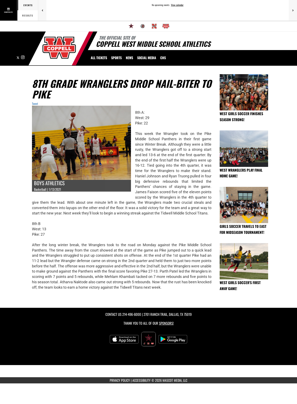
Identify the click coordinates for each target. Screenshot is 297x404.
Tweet (35, 103)
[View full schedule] (9, 10)
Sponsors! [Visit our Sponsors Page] (166, 323)
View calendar (177, 5)
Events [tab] (28, 5)
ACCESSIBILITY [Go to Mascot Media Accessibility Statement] (141, 380)
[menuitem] (131, 26)
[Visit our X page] (18, 57)
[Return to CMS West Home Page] (59, 48)
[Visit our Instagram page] (23, 57)
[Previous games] (42, 10)
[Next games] (293, 10)
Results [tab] (27, 15)
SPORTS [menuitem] (116, 57)
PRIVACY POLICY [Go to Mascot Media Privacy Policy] (120, 380)
